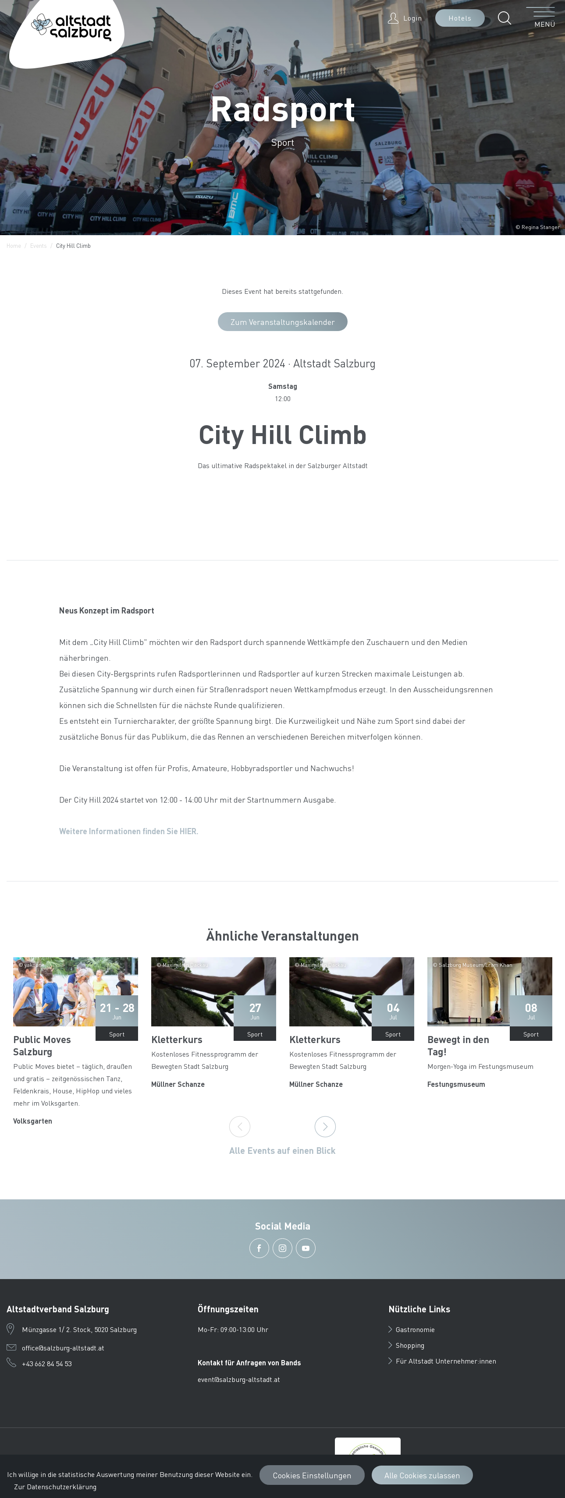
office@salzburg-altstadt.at (63, 1347)
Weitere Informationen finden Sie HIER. (129, 831)
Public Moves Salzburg (42, 1045)
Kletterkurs (177, 1039)
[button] (507, 18)
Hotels (460, 17)
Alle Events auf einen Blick (282, 1150)
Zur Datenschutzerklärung (55, 1486)
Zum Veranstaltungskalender (283, 322)
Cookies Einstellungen (312, 1475)
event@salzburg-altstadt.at (239, 1379)
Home (14, 245)
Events (38, 245)
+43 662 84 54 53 (46, 1363)
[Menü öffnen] (540, 18)
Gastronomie (411, 1329)
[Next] (325, 1127)
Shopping (406, 1345)
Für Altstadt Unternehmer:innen (442, 1360)
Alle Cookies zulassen (422, 1475)
